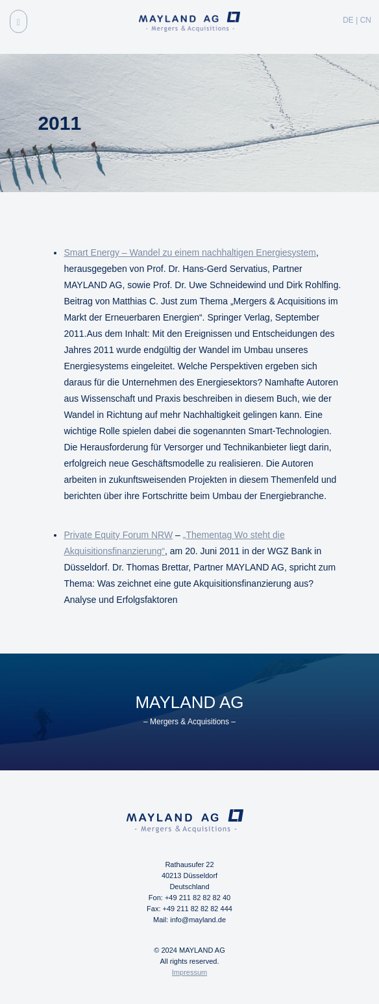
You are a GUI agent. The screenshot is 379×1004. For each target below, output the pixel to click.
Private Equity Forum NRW (118, 535)
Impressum (189, 972)
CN (365, 20)
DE (348, 20)
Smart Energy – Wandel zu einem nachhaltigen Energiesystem (190, 252)
